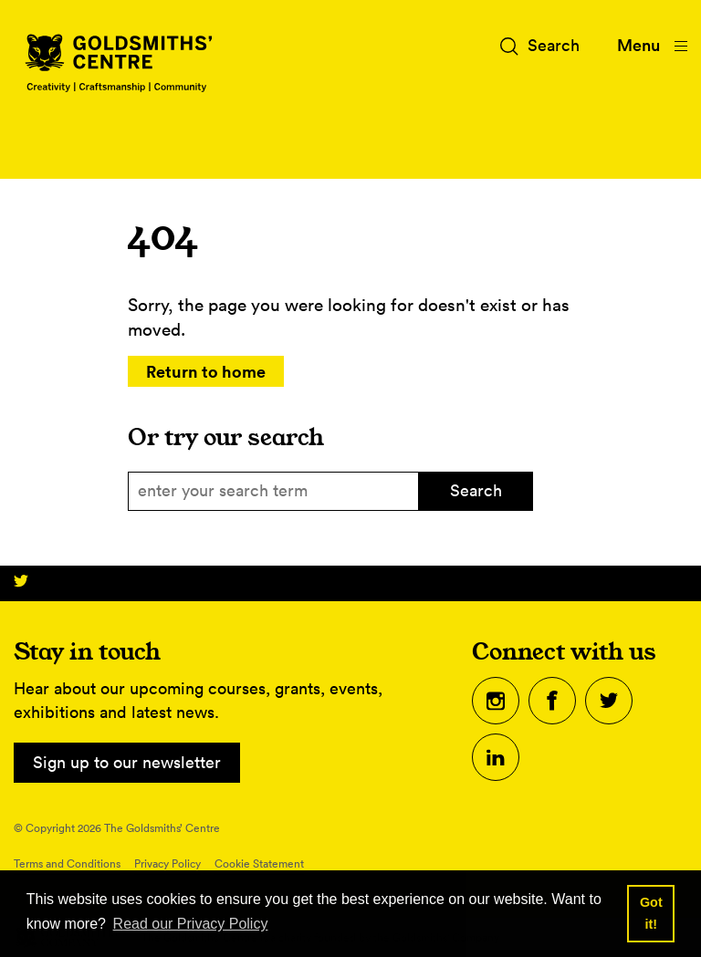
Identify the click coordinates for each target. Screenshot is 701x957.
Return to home (206, 371)
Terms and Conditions (67, 863)
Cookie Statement (259, 863)
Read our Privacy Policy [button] (190, 923)
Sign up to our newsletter (127, 762)
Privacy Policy (167, 863)
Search (476, 490)
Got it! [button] (651, 913)
